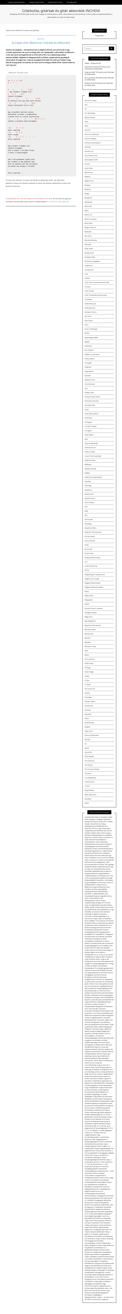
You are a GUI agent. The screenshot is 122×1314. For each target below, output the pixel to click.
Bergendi (88, 198)
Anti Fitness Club (91, 155)
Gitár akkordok (71, 2)
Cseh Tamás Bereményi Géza (96, 295)
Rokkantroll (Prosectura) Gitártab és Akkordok (99, 84)
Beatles (87, 185)
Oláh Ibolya (89, 663)
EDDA (87, 333)
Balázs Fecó (89, 181)
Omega (87, 668)
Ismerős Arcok (90, 447)
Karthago (88, 486)
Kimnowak (89, 519)
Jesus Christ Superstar (93, 456)
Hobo (87, 409)
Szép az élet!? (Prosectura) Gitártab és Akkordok (99, 73)
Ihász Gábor (89, 435)
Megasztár (89, 600)
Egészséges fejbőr (91, 337)
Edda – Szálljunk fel (93, 63)
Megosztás (99, 36)
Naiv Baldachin (90, 621)
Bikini (87, 210)
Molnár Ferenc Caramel (94, 608)
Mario (87, 591)
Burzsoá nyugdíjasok (92, 261)
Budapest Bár (90, 257)
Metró (87, 604)
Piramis (87, 693)
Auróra (87, 164)
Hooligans (88, 422)
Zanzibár (88, 799)
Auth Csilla (88, 168)
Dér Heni (88, 316)
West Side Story (90, 795)
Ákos (86, 122)
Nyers (87, 655)
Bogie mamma (90, 227)
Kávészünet (89, 494)
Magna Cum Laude (92, 579)
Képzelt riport (90, 498)
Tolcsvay (88, 773)
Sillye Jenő (88, 731)
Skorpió (87, 739)
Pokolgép (88, 697)
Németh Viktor (90, 630)
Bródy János (89, 253)
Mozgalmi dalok (91, 613)
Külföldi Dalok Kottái (55, 2)
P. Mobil (88, 684)
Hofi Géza (88, 418)
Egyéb (87, 342)
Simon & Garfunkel (92, 735)
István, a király (90, 452)
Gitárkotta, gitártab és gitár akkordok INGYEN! (61, 11)
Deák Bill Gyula (90, 304)
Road (87, 718)
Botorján (88, 244)
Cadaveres (89, 265)
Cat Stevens (89, 270)
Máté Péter (89, 596)
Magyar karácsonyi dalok (94, 587)
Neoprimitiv (89, 634)
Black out (88, 215)
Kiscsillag (88, 524)
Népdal (87, 642)
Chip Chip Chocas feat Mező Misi (97, 282)
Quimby (88, 710)
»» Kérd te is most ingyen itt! (58, 202)
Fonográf (88, 363)
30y (86, 105)
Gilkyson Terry (90, 380)
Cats (86, 274)
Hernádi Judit (90, 405)
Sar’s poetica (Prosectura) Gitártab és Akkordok (99, 79)
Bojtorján (88, 232)
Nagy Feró (89, 617)
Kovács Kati (89, 553)
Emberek (88, 346)
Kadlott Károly (90, 460)
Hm (9, 80)
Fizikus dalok (89, 359)
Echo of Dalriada (91, 329)
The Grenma (89, 761)
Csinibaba (88, 299)
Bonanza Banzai (91, 240)
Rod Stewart (89, 723)
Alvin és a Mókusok (92, 134)
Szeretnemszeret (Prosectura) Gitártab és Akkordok (97, 68)
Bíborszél (88, 206)
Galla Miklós (89, 371)
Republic (88, 714)
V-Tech (87, 786)
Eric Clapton (89, 350)
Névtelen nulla (90, 646)
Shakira (87, 727)
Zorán (87, 803)
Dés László (89, 321)
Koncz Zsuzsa (90, 541)
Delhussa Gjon (90, 308)
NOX (86, 651)
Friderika (88, 367)
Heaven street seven (92, 397)
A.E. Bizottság (90, 113)
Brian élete (89, 249)
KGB (86, 511)
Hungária (88, 431)
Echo (86, 325)
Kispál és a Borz (90, 528)
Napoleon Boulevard (93, 625)
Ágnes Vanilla (90, 117)
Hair (86, 388)
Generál (87, 376)
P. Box (87, 680)
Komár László (90, 536)
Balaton (88, 177)
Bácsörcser (89, 172)
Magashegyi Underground (95, 575)
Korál (86, 545)
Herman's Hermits (91, 401)
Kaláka (87, 473)
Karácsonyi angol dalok (93, 477)
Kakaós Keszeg (90, 469)
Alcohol (87, 130)
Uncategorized (90, 778)
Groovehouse (90, 384)
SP (86, 744)
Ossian (87, 676)
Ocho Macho (89, 659)
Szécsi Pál (88, 752)
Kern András (89, 502)
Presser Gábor (90, 701)
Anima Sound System (93, 143)
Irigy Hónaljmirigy (91, 443)
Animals (88, 147)
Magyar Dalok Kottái (36, 2)
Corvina (87, 287)
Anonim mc (89, 151)
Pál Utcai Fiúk (90, 689)
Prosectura (89, 706)
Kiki (86, 515)
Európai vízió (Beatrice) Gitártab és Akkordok (41, 42)
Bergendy (88, 202)
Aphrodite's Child (91, 160)
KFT (86, 507)
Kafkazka (88, 464)
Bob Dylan (89, 223)
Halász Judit (89, 392)
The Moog (88, 765)
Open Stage (89, 672)
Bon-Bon (88, 236)
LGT (86, 562)
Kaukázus (88, 490)
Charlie (87, 278)
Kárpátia (88, 481)
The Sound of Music (92, 769)
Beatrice (41, 39)
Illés (86, 439)
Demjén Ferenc (91, 312)
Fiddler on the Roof (92, 354)
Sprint (87, 748)
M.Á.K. (87, 570)
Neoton (87, 638)
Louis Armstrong (91, 566)
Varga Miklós (89, 790)
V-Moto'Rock (89, 782)
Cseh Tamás (89, 291)
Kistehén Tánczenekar (93, 532)
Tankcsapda (89, 756)
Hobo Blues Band (91, 414)
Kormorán (88, 549)
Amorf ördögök (90, 139)
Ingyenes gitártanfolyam (16, 2)
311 (86, 109)
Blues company (91, 219)
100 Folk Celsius (90, 100)
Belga (87, 194)
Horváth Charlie (90, 426)
